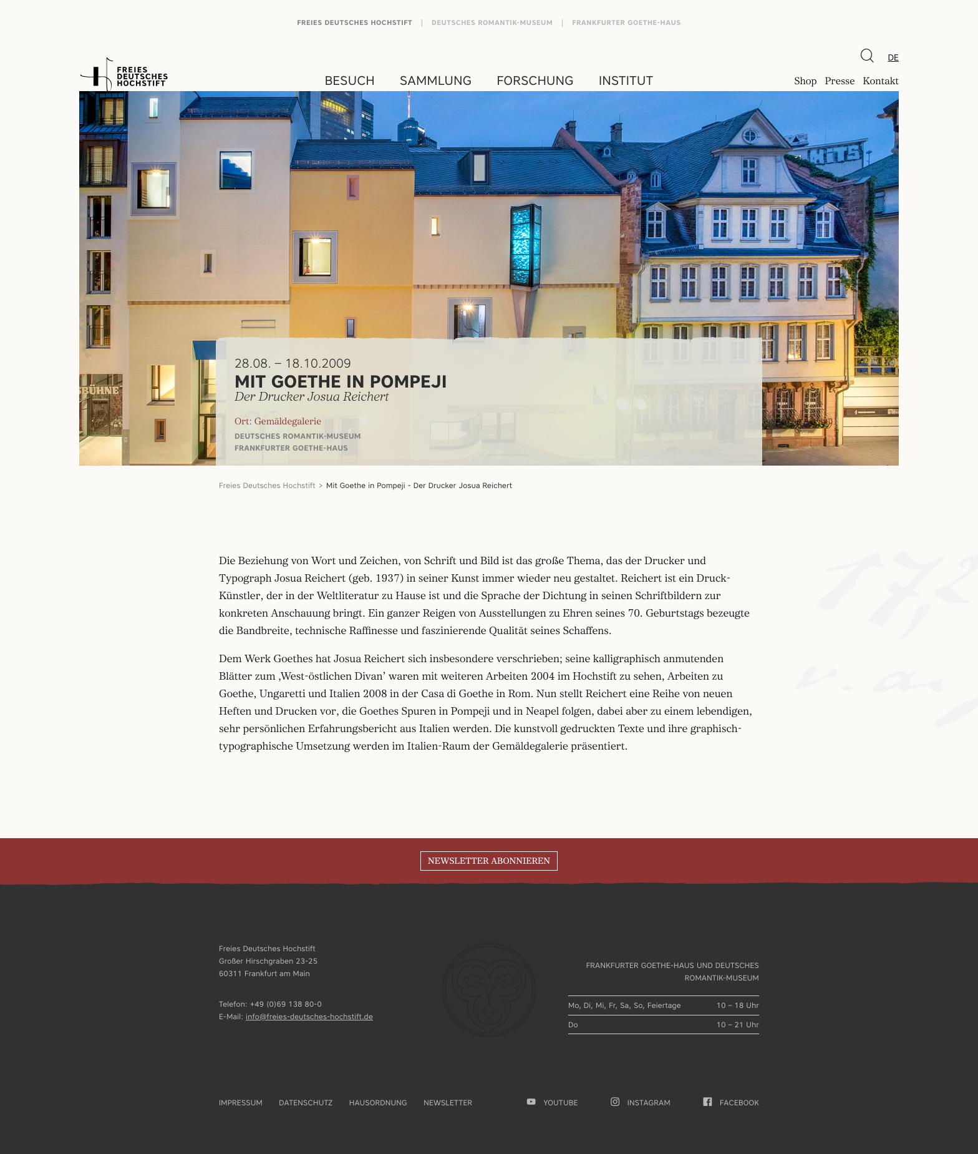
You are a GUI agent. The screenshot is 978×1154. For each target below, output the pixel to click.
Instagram (641, 1102)
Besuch (350, 80)
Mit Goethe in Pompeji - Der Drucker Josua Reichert (419, 485)
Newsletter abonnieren (489, 861)
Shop (805, 82)
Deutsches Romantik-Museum (492, 23)
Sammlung (436, 80)
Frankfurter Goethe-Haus (626, 23)
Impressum (241, 1102)
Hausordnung (378, 1102)
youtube (552, 1102)
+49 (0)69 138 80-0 (286, 1004)
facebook (731, 1102)
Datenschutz (305, 1102)
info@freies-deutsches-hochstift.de (309, 1016)
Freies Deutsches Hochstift (354, 23)
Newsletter (448, 1102)
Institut (626, 80)
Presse (840, 82)
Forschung (535, 80)
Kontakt (881, 82)
